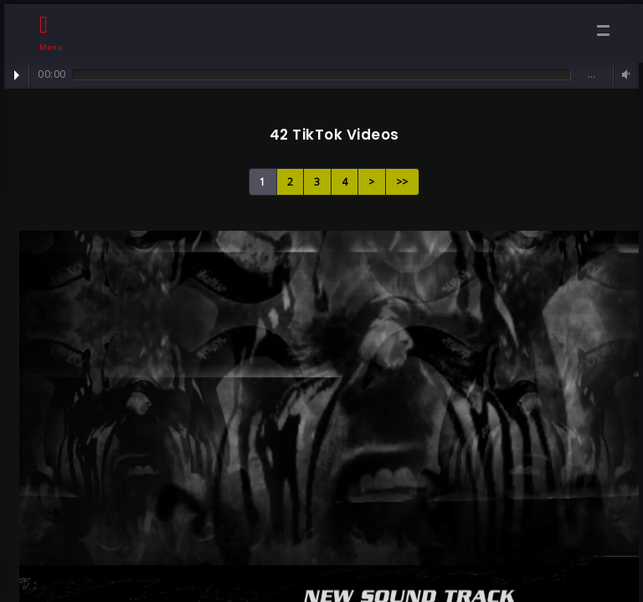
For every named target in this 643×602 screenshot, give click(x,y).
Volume (623, 75)
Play (16, 75)
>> (402, 182)
